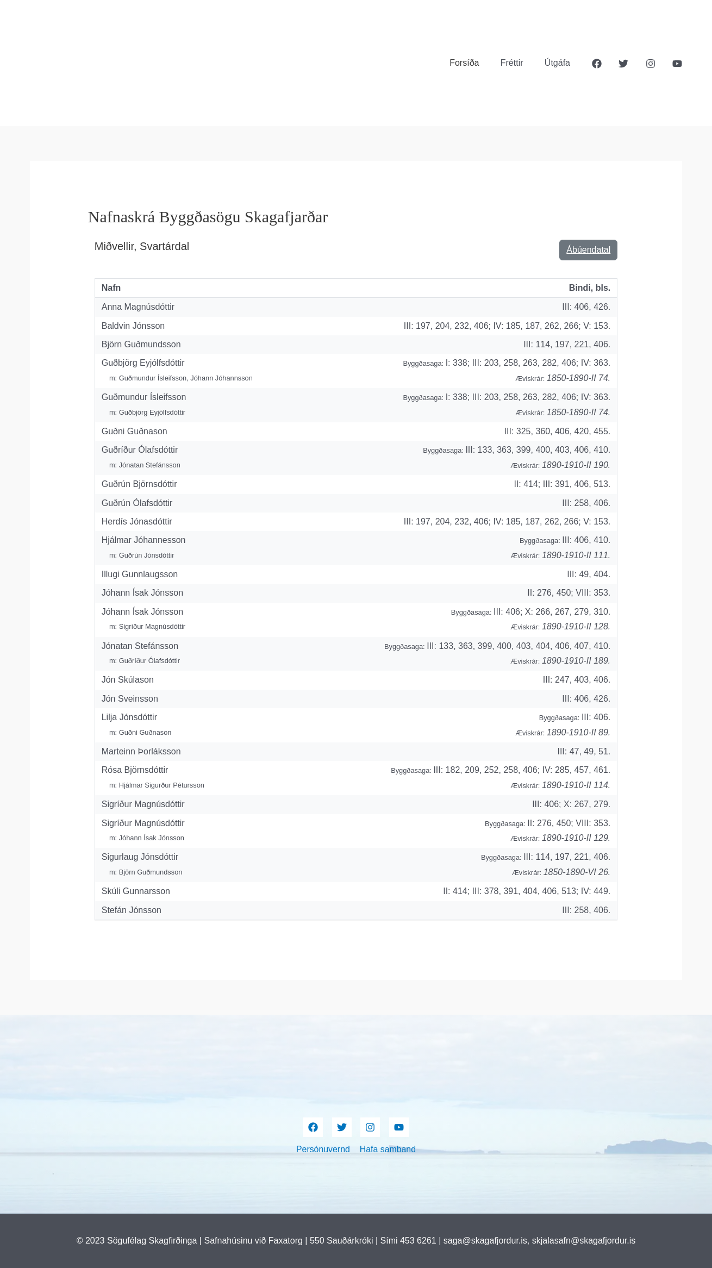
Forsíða (474, 62)
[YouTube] (677, 63)
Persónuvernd (323, 1149)
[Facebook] (597, 63)
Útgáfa (559, 62)
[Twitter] (623, 63)
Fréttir (518, 62)
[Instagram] (650, 63)
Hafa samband (387, 1149)
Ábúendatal (588, 249)
